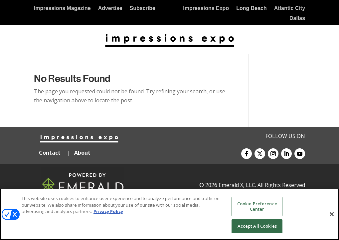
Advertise (110, 8)
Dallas (297, 18)
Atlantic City (289, 8)
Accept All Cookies (257, 226)
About (83, 152)
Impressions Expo (206, 8)
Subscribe (142, 8)
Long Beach (251, 8)
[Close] (331, 214)
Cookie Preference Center (257, 206)
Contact (50, 152)
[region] (169, 214)
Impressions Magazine (62, 8)
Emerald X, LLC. (237, 185)
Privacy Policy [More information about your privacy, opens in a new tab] (108, 211)
